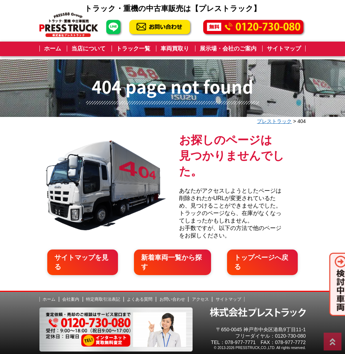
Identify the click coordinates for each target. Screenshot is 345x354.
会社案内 (70, 295)
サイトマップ (284, 48)
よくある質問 (139, 295)
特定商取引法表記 (103, 295)
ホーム (52, 48)
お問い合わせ (172, 295)
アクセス (200, 295)
